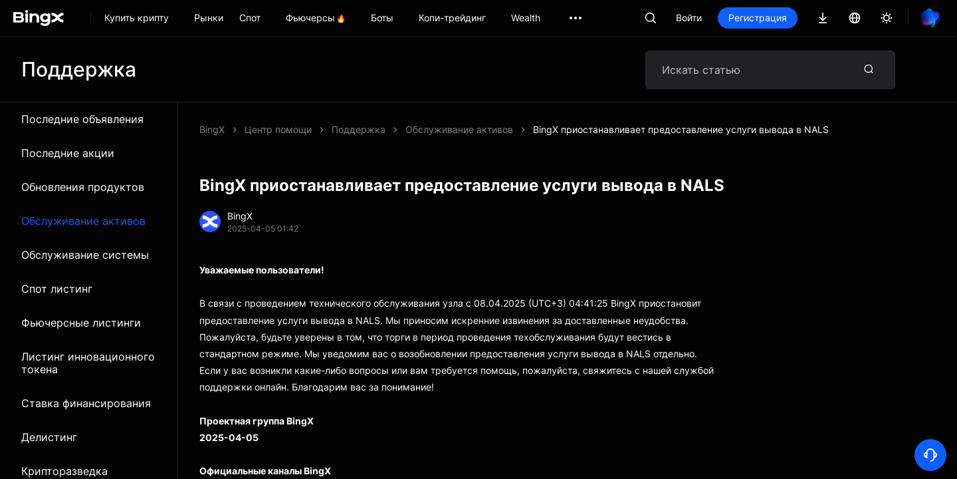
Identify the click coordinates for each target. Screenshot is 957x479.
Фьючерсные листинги (81, 322)
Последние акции (67, 153)
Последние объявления (82, 119)
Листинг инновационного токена (88, 363)
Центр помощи (278, 129)
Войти (689, 17)
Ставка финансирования (86, 403)
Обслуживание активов (83, 221)
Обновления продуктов (82, 187)
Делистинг (49, 437)
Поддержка (358, 129)
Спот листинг (56, 288)
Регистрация (757, 17)
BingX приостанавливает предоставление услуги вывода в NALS (681, 129)
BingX (212, 129)
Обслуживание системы (85, 254)
